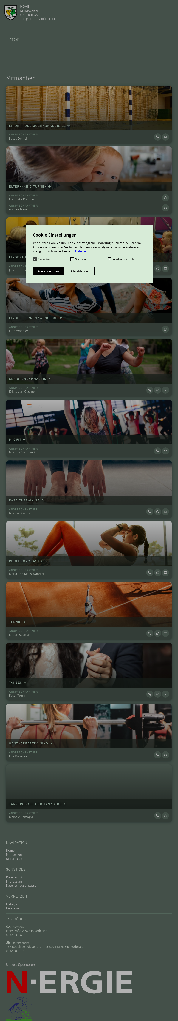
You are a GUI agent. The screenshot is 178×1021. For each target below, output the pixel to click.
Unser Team (29, 15)
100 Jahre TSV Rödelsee (38, 19)
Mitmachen (29, 11)
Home (24, 6)
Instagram (13, 904)
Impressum (14, 881)
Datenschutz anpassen (22, 885)
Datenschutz (15, 877)
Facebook (12, 908)
